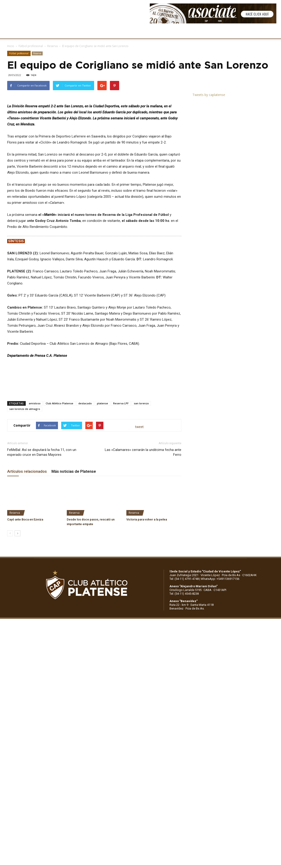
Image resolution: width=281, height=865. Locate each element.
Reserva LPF (121, 519)
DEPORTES (94, 32)
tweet (139, 542)
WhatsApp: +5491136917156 (220, 694)
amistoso (35, 519)
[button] (273, 32)
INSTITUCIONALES (45, 32)
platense (102, 519)
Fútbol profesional (31, 46)
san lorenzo (141, 519)
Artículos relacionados (27, 587)
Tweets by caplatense (208, 95)
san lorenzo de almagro (24, 525)
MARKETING (119, 32)
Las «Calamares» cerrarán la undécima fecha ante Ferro (143, 568)
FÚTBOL (72, 32)
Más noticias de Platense (73, 587)
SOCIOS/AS (165, 32)
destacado (85, 519)
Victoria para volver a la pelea (146, 635)
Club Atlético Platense (59, 519)
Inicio (10, 46)
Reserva (52, 46)
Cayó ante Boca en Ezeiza (25, 635)
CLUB (19, 32)
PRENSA (143, 32)
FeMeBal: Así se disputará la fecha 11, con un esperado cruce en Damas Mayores (41, 568)
